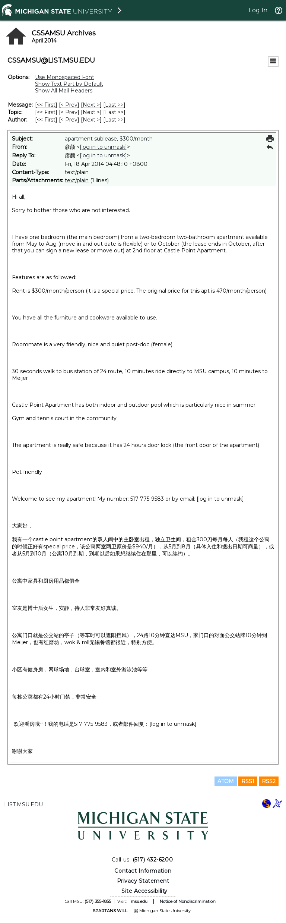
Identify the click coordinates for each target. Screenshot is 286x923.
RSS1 (247, 781)
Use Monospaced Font (64, 77)
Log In (258, 10)
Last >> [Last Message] (114, 104)
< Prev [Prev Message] (69, 104)
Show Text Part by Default (69, 84)
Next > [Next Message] (91, 104)
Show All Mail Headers (63, 90)
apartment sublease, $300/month (109, 138)
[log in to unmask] (103, 147)
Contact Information (142, 870)
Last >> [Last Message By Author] (114, 119)
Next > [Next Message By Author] (91, 119)
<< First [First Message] (46, 104)
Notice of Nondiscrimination (188, 901)
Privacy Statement (143, 881)
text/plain (77, 180)
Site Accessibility (144, 891)
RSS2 (269, 781)
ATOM (225, 781)
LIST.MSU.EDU (23, 804)
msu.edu (139, 901)
